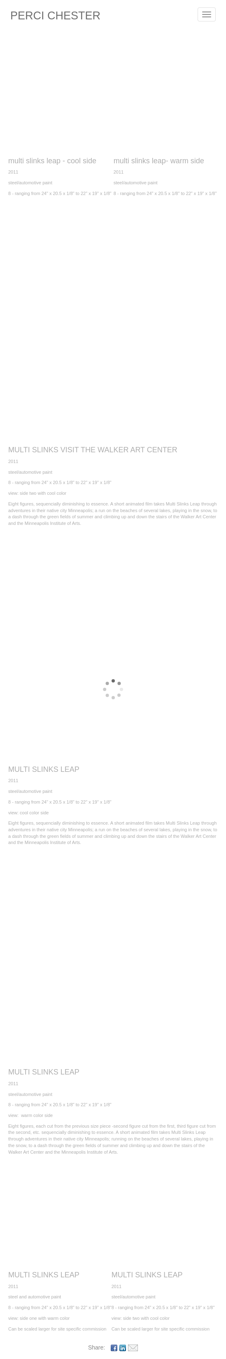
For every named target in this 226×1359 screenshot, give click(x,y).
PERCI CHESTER (55, 15)
